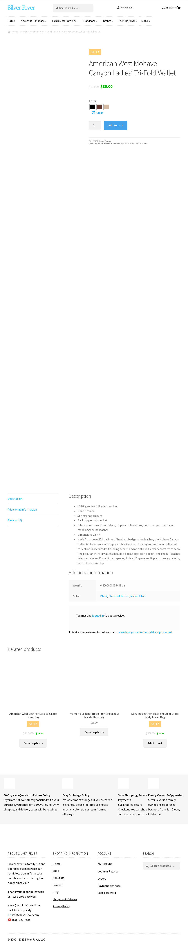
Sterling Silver (127, 21)
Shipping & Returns (65, 899)
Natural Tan (137, 596)
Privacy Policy (61, 906)
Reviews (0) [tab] (15, 520)
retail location (17, 873)
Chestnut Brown (119, 596)
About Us (58, 878)
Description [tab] (15, 498)
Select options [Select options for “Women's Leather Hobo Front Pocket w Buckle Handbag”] (94, 732)
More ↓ (145, 21)
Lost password (107, 892)
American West (37, 31)
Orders (102, 878)
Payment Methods (109, 886)
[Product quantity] (95, 125)
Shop (56, 870)
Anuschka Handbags (33, 21)
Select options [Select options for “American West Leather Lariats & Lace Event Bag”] (33, 743)
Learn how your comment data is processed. (145, 632)
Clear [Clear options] (99, 112)
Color (92, 101)
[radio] (92, 107)
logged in (98, 615)
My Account (127, 7)
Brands (107, 21)
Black (103, 596)
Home (11, 21)
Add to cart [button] (155, 743)
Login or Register (109, 871)
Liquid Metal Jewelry (64, 21)
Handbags (89, 21)
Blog (56, 892)
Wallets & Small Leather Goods (134, 143)
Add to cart (115, 125)
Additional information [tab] (22, 509)
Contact (58, 885)
